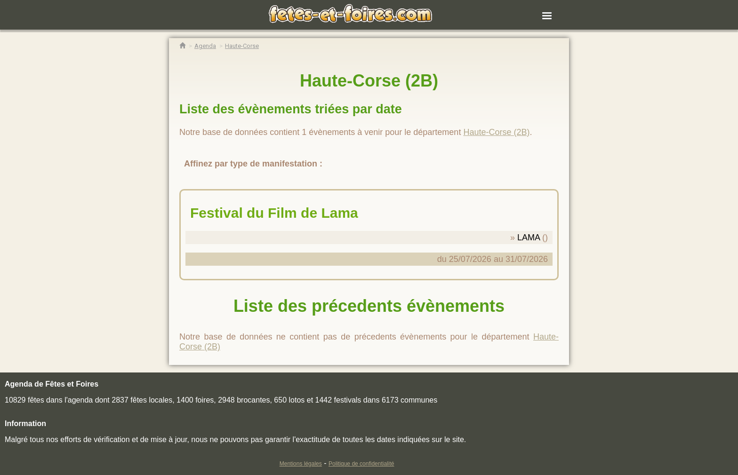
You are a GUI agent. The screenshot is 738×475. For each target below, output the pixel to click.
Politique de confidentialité (361, 463)
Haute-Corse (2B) (496, 132)
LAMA (528, 237)
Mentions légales (301, 463)
